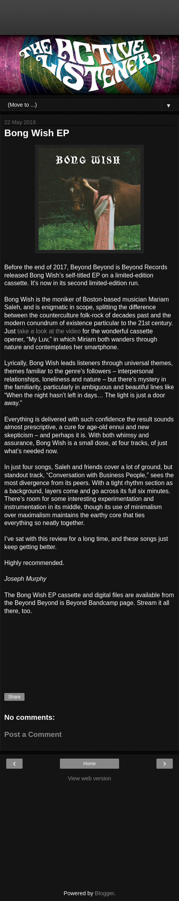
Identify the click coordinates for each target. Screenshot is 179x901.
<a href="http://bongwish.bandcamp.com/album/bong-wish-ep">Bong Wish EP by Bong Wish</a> (89, 646)
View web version (89, 778)
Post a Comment (33, 734)
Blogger (104, 893)
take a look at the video (49, 331)
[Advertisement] (89, 21)
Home (89, 763)
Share (14, 697)
